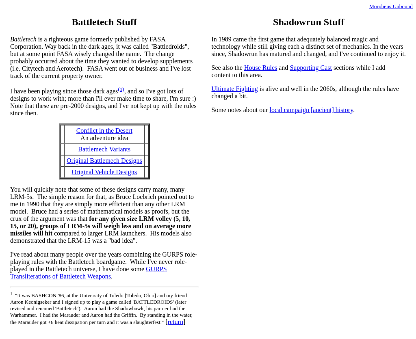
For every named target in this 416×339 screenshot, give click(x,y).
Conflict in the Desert (104, 130)
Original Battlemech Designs (104, 160)
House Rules (260, 67)
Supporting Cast (311, 67)
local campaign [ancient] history (311, 109)
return (175, 321)
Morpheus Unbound (391, 6)
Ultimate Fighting (235, 88)
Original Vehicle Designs (104, 171)
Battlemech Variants (104, 149)
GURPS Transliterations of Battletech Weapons (88, 273)
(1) (121, 89)
